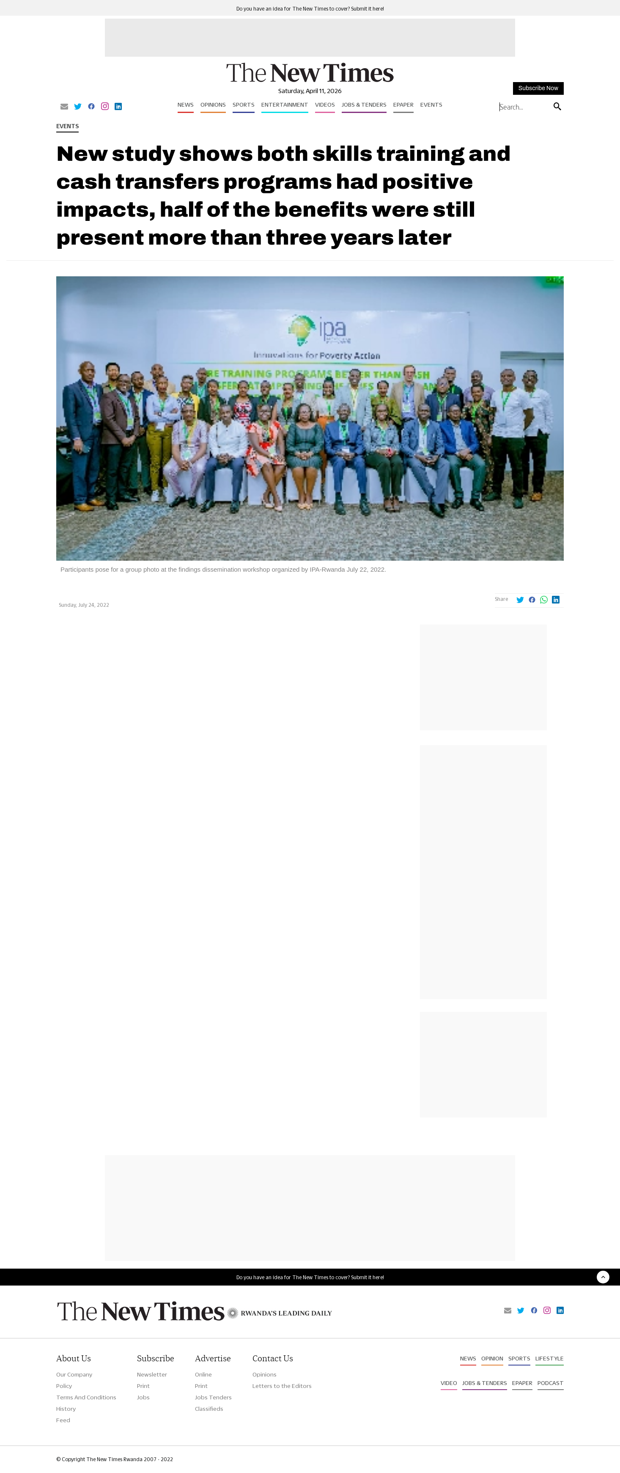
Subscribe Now (538, 88)
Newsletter (152, 1374)
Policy (64, 1385)
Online (203, 1374)
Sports (244, 104)
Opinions (213, 104)
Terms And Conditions (86, 1397)
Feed (63, 1420)
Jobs (143, 1397)
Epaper (403, 104)
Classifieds (209, 1408)
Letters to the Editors (282, 1385)
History (66, 1408)
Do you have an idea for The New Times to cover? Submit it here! (310, 8)
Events (431, 104)
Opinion (492, 1358)
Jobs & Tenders (364, 104)
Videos (325, 104)
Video (449, 1382)
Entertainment (284, 104)
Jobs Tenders (213, 1397)
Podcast (551, 1382)
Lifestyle (549, 1358)
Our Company (74, 1374)
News (186, 104)
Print (143, 1385)
